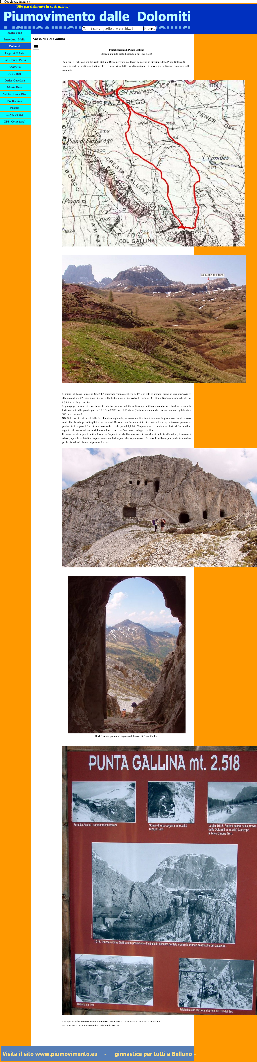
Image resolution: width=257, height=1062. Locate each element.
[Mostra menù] (36, 46)
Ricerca (150, 28)
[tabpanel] (126, 544)
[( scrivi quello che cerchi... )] (113, 28)
